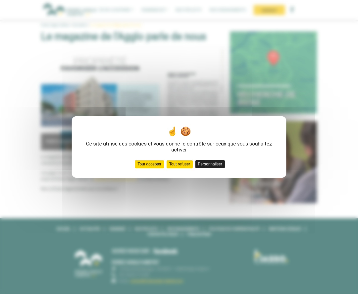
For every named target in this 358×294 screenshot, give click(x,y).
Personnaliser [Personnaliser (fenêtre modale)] (210, 164)
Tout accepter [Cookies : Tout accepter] (149, 164)
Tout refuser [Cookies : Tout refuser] (179, 164)
